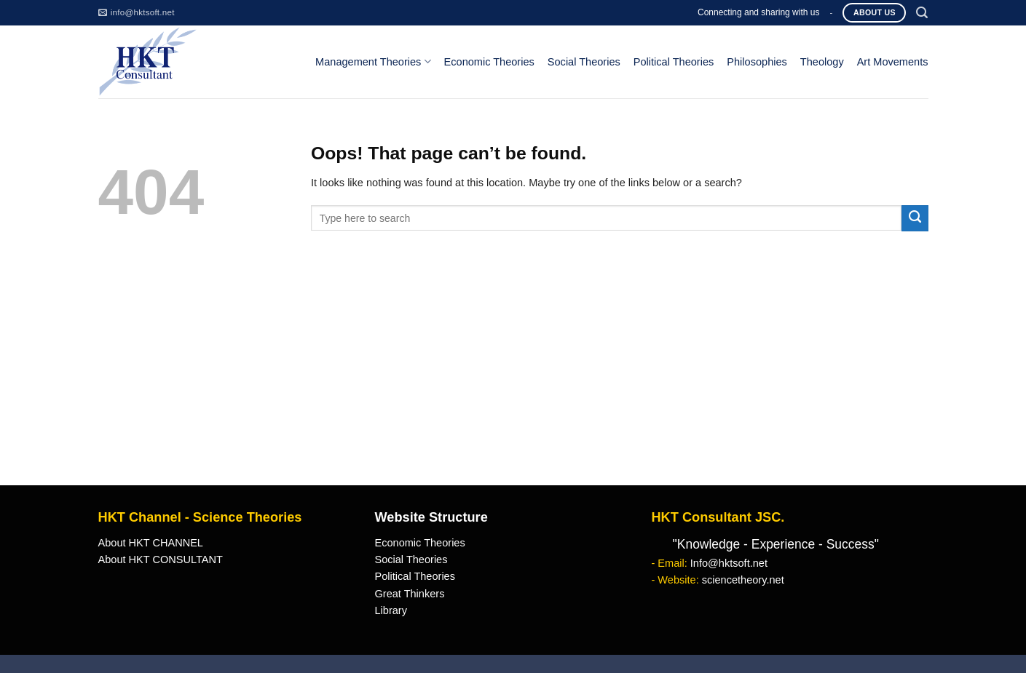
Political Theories (674, 62)
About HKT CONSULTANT (160, 559)
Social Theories (584, 62)
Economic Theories (489, 62)
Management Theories (372, 61)
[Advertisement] (513, 376)
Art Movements (892, 62)
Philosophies (757, 62)
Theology (822, 62)
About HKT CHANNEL (150, 543)
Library (390, 610)
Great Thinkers (409, 594)
